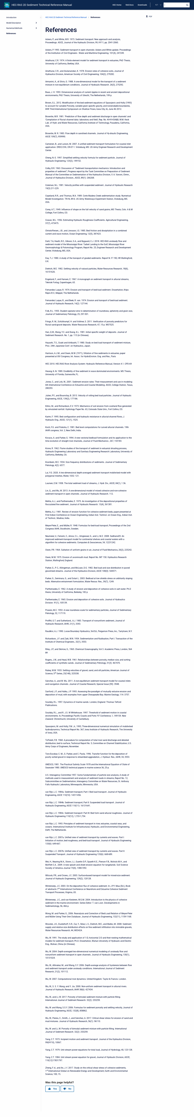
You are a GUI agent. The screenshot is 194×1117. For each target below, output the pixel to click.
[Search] (176, 5)
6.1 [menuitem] (157, 5)
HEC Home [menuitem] (116, 5)
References (11, 33)
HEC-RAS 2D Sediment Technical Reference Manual (42, 4)
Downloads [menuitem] (142, 5)
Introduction (11, 17)
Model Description (13, 23)
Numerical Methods (14, 28)
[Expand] (36, 22)
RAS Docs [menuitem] (130, 5)
